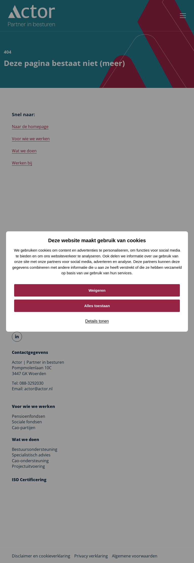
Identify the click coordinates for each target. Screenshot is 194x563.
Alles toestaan (97, 306)
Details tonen (97, 321)
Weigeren (96, 290)
